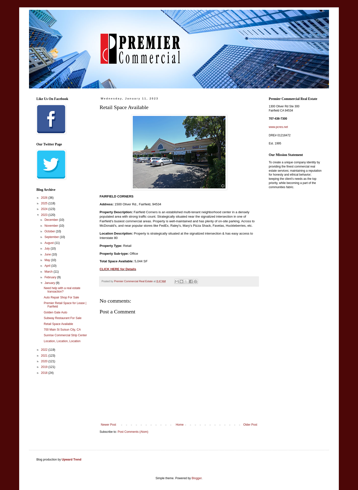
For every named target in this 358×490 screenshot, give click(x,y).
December (52, 220)
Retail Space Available (58, 324)
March (49, 271)
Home (180, 424)
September (52, 237)
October (50, 231)
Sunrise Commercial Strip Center (65, 335)
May (48, 260)
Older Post (250, 424)
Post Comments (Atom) (133, 432)
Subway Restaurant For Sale (62, 318)
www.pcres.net (278, 127)
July (48, 248)
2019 (44, 367)
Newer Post (108, 424)
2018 (44, 373)
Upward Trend (71, 459)
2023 (44, 215)
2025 (44, 203)
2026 (44, 197)
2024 (44, 209)
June (48, 254)
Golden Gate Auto (55, 312)
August (50, 243)
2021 (44, 355)
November (52, 225)
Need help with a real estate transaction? (62, 289)
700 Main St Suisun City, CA (62, 329)
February (51, 277)
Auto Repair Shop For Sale (61, 297)
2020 (44, 361)
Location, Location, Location (62, 341)
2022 (44, 349)
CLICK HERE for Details (118, 269)
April (48, 265)
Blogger (197, 478)
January (50, 283)
